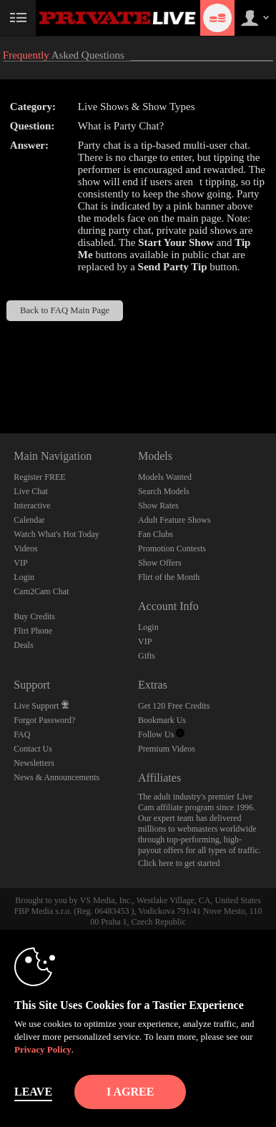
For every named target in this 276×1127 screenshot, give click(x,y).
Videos (25, 548)
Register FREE (39, 477)
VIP (20, 563)
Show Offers (160, 563)
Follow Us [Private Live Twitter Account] (161, 734)
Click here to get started (179, 863)
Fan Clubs (155, 534)
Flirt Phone (33, 631)
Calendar (29, 520)
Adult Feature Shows (174, 520)
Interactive (32, 506)
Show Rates (158, 506)
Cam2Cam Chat (41, 591)
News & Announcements (56, 777)
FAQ (22, 734)
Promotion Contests (172, 548)
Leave (33, 1092)
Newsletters (34, 763)
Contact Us (33, 749)
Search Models (163, 491)
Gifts (146, 656)
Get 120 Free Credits (174, 706)
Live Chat (31, 491)
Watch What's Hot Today (56, 534)
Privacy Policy (43, 1049)
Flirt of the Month (168, 577)
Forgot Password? (44, 720)
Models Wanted (165, 477)
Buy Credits (34, 616)
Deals (23, 645)
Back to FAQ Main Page (64, 310)
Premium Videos (166, 749)
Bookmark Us (162, 720)
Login (24, 577)
